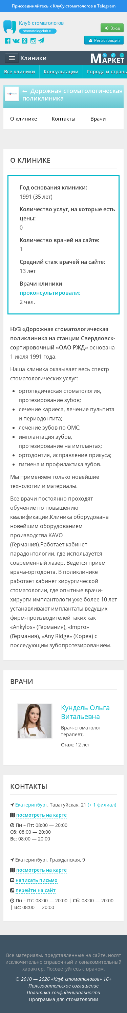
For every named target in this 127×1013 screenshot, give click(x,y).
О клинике (23, 118)
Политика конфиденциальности (63, 992)
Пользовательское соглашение (63, 985)
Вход (112, 28)
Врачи (98, 118)
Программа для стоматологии (63, 999)
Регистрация (104, 40)
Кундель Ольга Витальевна (85, 712)
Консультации (61, 71)
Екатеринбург (31, 804)
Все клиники (19, 71)
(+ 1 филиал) (102, 804)
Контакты (64, 118)
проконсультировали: (50, 292)
